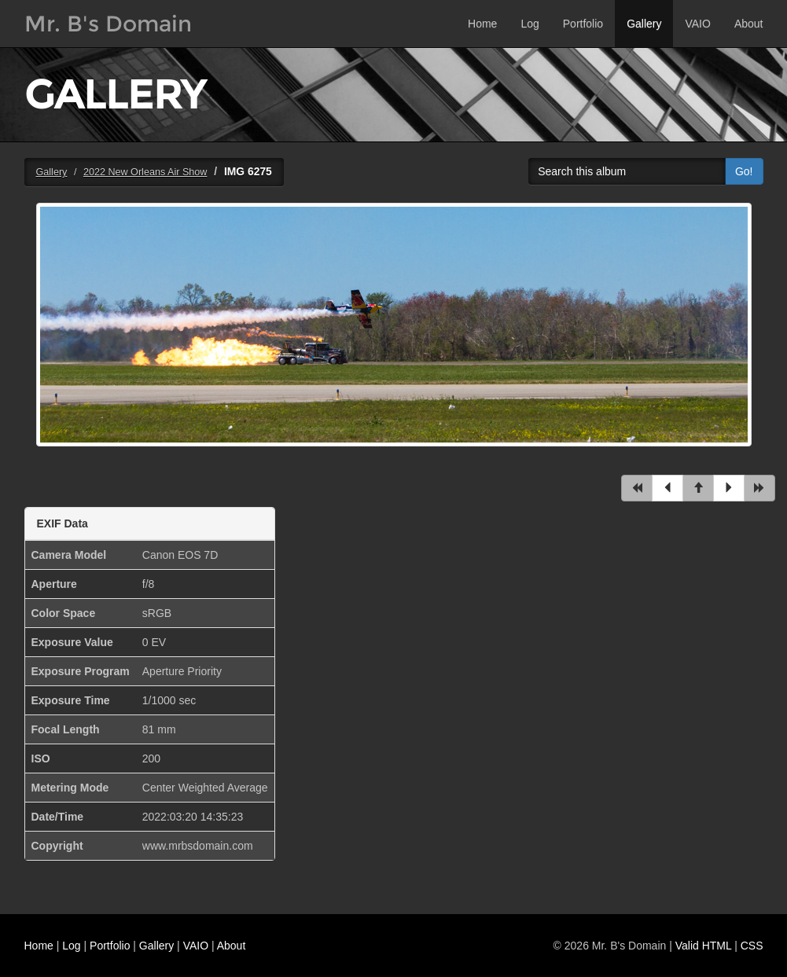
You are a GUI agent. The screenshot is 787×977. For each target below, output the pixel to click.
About (748, 23)
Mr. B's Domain (108, 23)
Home (482, 23)
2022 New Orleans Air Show (145, 172)
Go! (744, 171)
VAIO (697, 23)
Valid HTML (703, 945)
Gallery (644, 23)
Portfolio (583, 23)
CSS (752, 945)
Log (529, 23)
